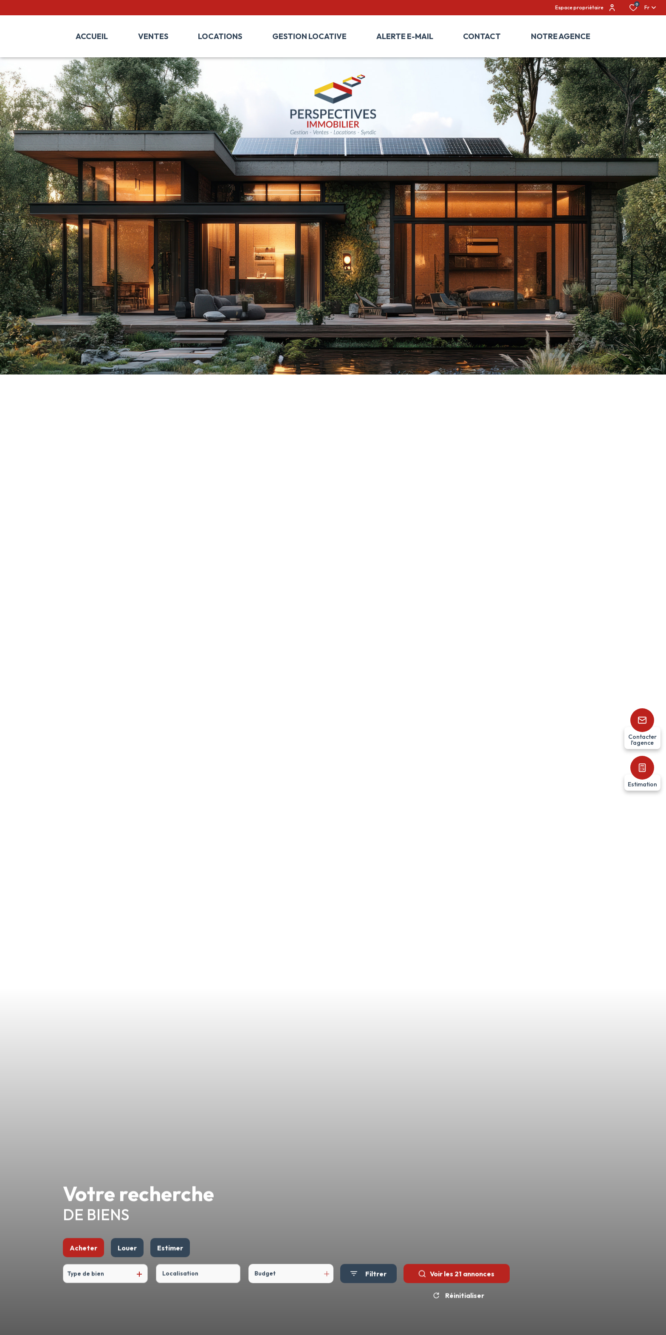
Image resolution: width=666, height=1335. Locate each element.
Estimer (170, 1268)
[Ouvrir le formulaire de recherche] (368, 1294)
